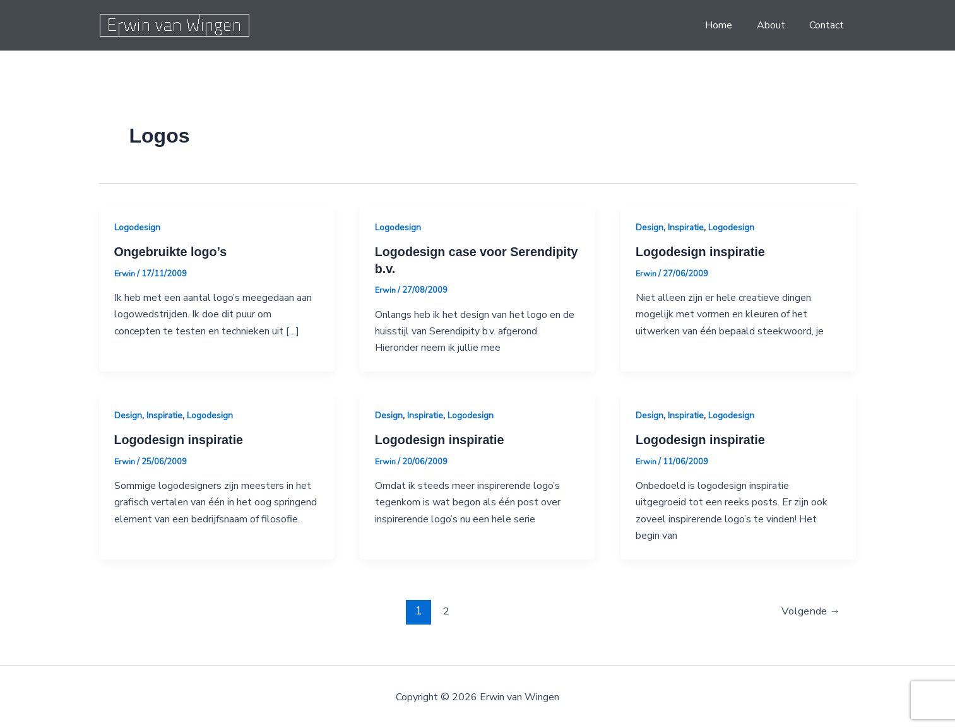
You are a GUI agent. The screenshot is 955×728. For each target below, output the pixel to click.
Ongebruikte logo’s (171, 252)
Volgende (810, 609)
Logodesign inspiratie (701, 252)
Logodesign (137, 227)
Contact (829, 25)
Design (649, 227)
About (777, 25)
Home (729, 25)
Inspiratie (686, 227)
